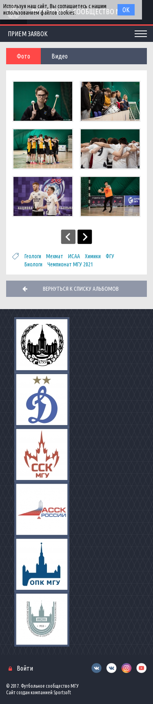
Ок (126, 9)
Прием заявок (28, 33)
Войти (25, 668)
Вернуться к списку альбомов (81, 289)
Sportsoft (62, 692)
